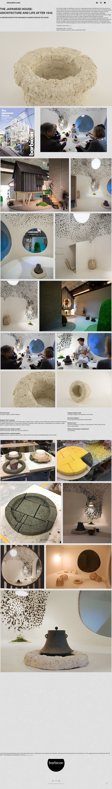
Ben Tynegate (29, 755)
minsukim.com (13, 2)
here (70, 25)
